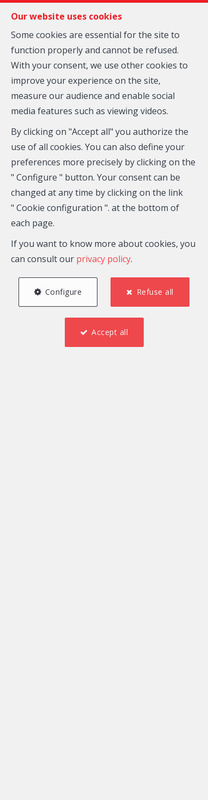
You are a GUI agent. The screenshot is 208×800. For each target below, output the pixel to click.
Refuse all (155, 292)
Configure (63, 292)
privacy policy (103, 259)
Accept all (109, 332)
